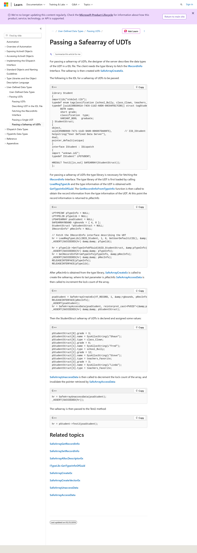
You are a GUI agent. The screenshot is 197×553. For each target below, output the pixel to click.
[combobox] (23, 35)
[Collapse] (40, 29)
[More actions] (144, 31)
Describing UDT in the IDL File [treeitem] (27, 106)
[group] (98, 130)
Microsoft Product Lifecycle (96, 14)
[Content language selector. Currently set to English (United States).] (19, 548)
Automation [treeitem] (13, 41)
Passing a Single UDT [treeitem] (22, 119)
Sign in (189, 4)
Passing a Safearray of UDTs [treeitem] (26, 124)
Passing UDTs (93, 31)
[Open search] (181, 4)
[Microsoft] (6, 4)
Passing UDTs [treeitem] (18, 101)
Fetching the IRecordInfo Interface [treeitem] (24, 113)
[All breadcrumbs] (53, 31)
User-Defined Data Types (70, 31)
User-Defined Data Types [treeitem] (22, 91)
